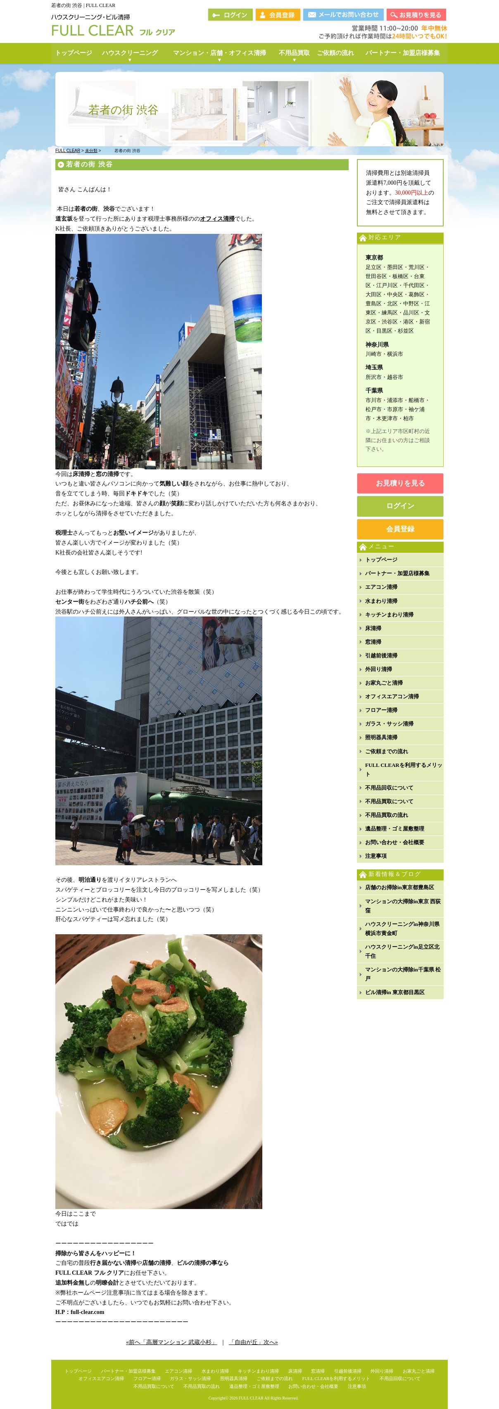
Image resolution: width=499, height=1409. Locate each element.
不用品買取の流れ (386, 815)
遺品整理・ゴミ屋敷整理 (394, 829)
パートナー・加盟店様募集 (397, 573)
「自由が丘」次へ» (253, 1342)
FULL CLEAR (251, 1398)
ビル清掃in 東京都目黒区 (395, 992)
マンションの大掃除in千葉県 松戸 (403, 974)
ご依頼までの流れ (386, 751)
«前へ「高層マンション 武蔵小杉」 (171, 1342)
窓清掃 (373, 642)
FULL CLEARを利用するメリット (403, 769)
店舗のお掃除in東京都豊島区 (399, 887)
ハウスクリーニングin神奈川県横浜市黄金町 (402, 928)
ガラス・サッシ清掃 (389, 724)
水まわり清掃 (381, 601)
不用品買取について (389, 801)
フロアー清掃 (381, 710)
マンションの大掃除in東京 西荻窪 (403, 906)
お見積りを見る (400, 483)
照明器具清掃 (381, 737)
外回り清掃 (378, 669)
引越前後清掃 (381, 655)
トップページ (381, 560)
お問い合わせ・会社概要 (394, 842)
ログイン (400, 506)
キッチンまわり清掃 (389, 615)
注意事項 (376, 856)
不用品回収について (389, 788)
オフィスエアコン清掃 (392, 696)
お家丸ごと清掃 (384, 683)
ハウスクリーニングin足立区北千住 (402, 951)
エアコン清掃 (381, 587)
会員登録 (400, 529)
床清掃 (373, 628)
